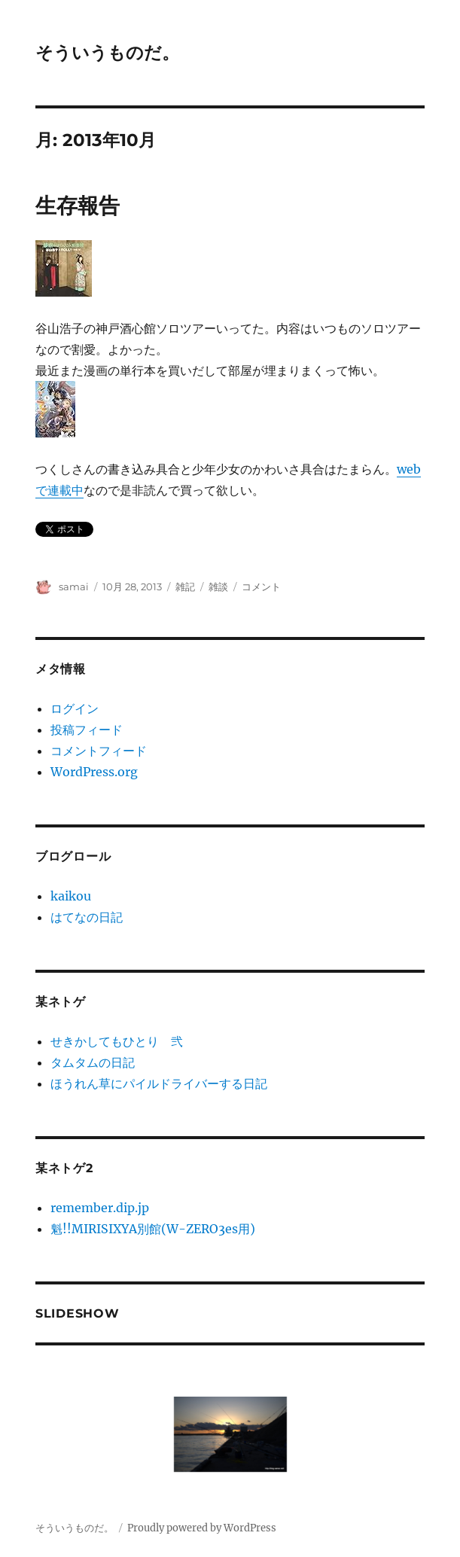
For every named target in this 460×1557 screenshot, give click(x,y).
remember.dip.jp (99, 1207)
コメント (261, 586)
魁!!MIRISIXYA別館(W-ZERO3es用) (152, 1228)
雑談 (218, 586)
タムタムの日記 (92, 1062)
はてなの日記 (86, 917)
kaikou (70, 895)
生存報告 (77, 205)
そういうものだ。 (107, 52)
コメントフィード (98, 750)
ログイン (74, 708)
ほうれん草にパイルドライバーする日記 (158, 1083)
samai (74, 586)
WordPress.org (94, 771)
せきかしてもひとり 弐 (116, 1041)
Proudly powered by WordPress (201, 1528)
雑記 (185, 586)
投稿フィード (86, 729)
